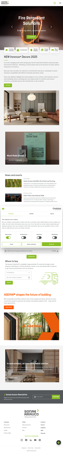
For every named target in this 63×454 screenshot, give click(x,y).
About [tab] (52, 213)
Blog (23, 430)
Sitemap (43, 433)
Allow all (51, 244)
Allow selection (31, 244)
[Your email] (44, 397)
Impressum (24, 448)
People (5, 430)
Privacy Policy (38, 448)
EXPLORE (8, 85)
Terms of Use (31, 448)
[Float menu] (58, 442)
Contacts (43, 422)
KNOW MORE (9, 307)
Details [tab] (31, 213)
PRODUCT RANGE (13, 378)
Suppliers (43, 427)
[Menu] (60, 3)
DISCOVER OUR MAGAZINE (15, 160)
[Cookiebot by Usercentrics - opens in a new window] (54, 209)
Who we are (7, 425)
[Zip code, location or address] (16, 278)
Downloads (31, 256)
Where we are (7, 427)
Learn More (31, 37)
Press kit (24, 427)
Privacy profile (7, 433)
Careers (43, 425)
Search (9, 282)
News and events (26, 425)
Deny (11, 244)
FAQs (42, 430)
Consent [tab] (10, 213)
